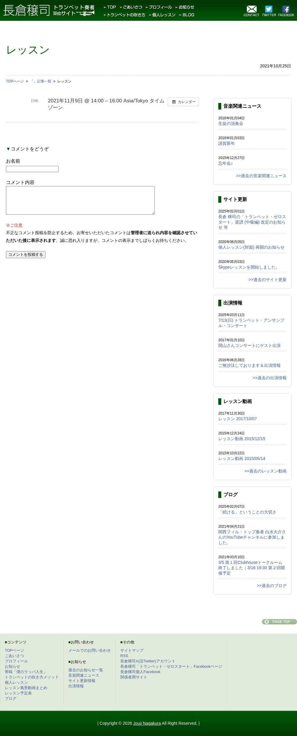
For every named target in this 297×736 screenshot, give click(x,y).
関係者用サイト (133, 677)
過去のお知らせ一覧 (85, 670)
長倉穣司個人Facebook (140, 672)
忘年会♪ (225, 163)
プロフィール (16, 661)
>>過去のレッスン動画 (265, 471)
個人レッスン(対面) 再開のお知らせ (251, 247)
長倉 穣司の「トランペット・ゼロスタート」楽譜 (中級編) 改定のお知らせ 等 (252, 222)
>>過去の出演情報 (270, 377)
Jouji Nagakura (147, 723)
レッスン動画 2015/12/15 (241, 438)
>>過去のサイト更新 (268, 279)
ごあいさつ (14, 655)
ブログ (10, 698)
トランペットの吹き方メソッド (32, 677)
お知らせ (12, 666)
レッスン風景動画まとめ (26, 688)
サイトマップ (131, 650)
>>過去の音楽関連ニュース (261, 175)
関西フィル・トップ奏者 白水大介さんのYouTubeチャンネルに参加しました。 (252, 537)
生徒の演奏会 (230, 123)
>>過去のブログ (272, 585)
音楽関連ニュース (83, 675)
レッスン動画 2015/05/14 (241, 458)
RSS (124, 655)
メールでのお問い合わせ (89, 650)
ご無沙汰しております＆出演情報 (249, 365)
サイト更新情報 (81, 680)
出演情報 (76, 686)
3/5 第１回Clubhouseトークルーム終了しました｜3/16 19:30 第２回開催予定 (251, 567)
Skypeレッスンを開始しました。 (249, 267)
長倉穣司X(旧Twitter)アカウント (148, 661)
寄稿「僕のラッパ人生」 (26, 672)
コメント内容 (20, 182)
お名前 (13, 161)
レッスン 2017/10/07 (237, 418)
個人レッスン (16, 682)
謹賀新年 (226, 143)
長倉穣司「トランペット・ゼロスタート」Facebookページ (171, 666)
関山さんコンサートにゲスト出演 (249, 345)
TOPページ (14, 650)
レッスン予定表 (18, 693)
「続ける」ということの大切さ (247, 512)
